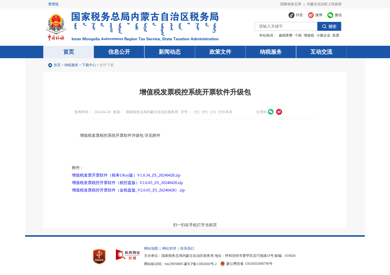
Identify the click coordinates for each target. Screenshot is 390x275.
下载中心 (89, 65)
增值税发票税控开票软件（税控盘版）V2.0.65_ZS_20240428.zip (127, 183)
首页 (57, 65)
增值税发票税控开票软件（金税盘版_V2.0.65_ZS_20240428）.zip (128, 190)
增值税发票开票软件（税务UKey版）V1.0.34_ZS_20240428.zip (126, 175)
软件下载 (107, 65)
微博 (279, 112)
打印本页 (225, 112)
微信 (271, 112)
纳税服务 (71, 65)
